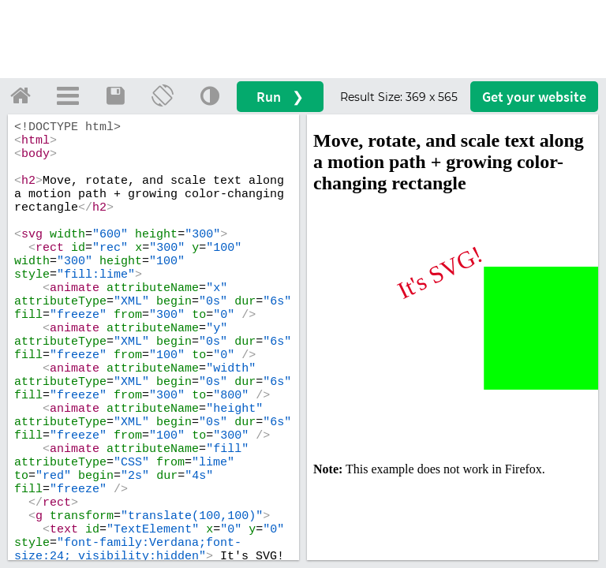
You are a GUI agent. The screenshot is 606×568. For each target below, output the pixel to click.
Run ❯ (280, 97)
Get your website (534, 97)
